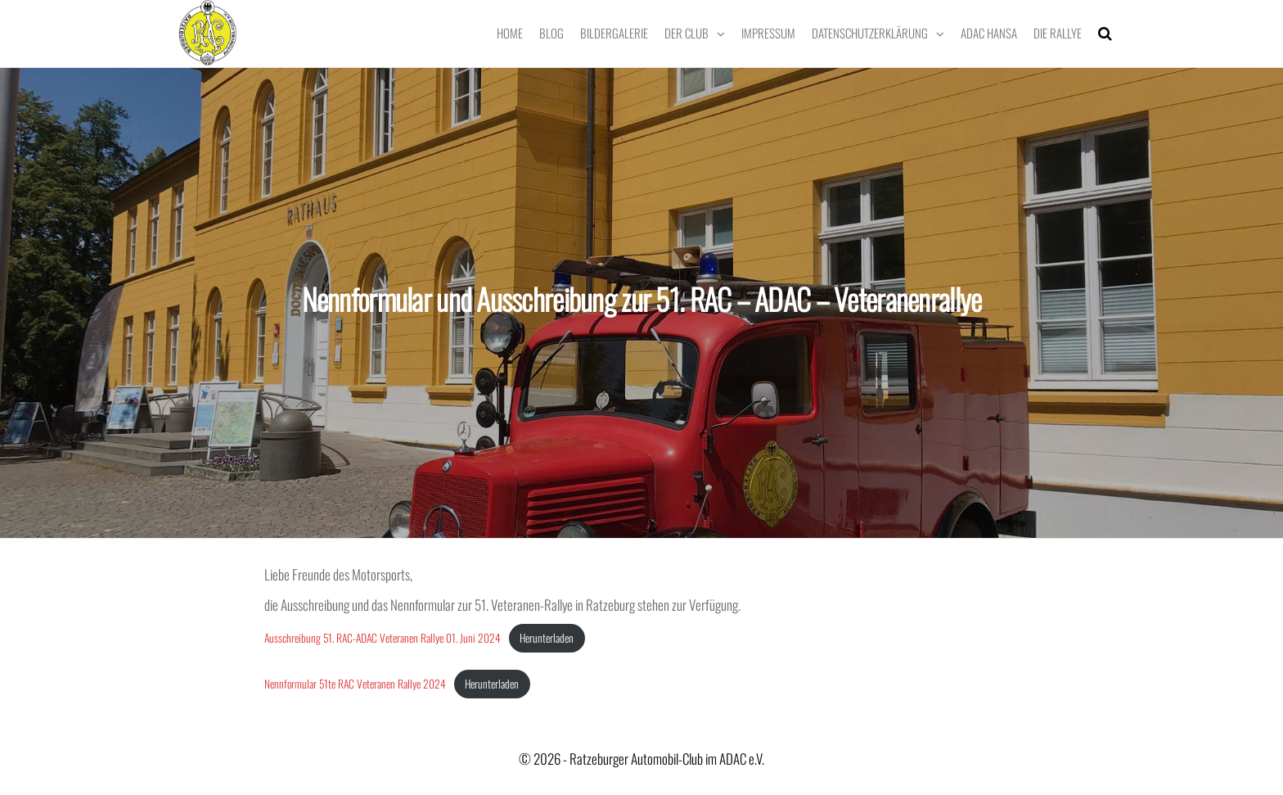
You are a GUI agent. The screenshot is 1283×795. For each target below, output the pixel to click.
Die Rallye (1057, 33)
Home (510, 33)
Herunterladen (547, 638)
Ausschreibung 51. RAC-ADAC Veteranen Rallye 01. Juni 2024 (382, 638)
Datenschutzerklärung (870, 33)
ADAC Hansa (989, 33)
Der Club (686, 33)
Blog (551, 33)
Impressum (768, 33)
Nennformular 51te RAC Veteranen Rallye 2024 (355, 683)
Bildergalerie (614, 33)
